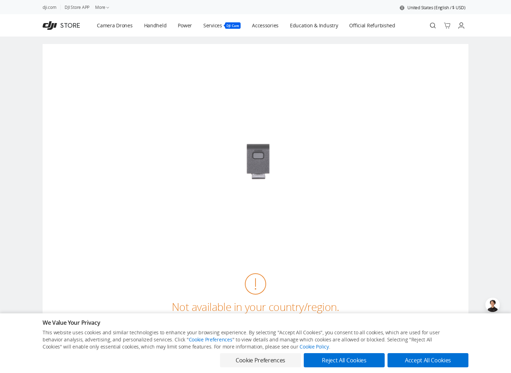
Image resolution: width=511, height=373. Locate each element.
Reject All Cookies (344, 360)
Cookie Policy (314, 346)
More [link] (102, 7)
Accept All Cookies (428, 360)
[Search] (433, 25)
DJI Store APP (77, 7)
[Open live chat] (492, 305)
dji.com (49, 7)
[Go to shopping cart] (447, 25)
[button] (432, 8)
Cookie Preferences (210, 339)
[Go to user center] (461, 25)
